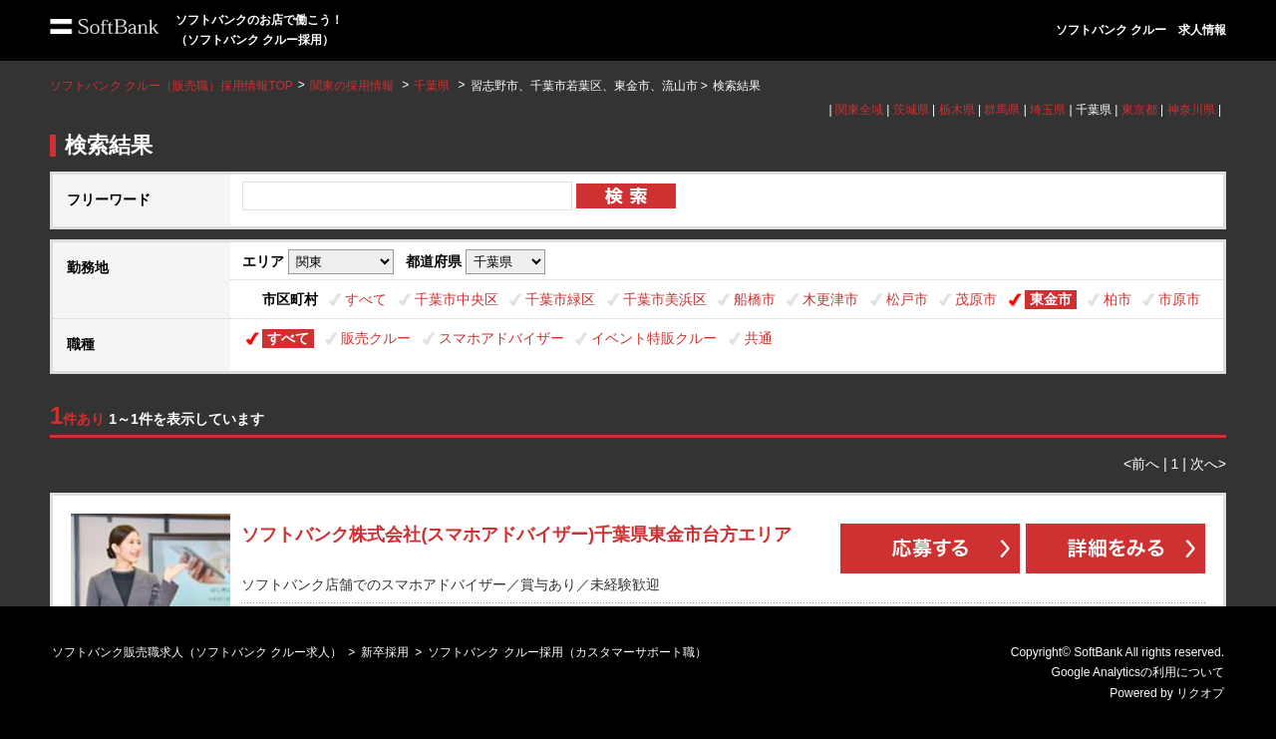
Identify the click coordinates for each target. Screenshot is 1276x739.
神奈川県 (1191, 110)
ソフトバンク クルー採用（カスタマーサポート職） (567, 652)
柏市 (1117, 299)
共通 (759, 338)
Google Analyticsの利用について (1138, 672)
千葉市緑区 (560, 299)
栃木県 (957, 110)
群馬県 (1002, 110)
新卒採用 (385, 652)
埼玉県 (1048, 110)
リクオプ (1200, 693)
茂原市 (976, 299)
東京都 (1139, 110)
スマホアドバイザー (501, 338)
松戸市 (907, 299)
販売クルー (376, 338)
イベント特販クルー (654, 338)
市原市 (1179, 299)
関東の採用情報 (353, 86)
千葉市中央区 (456, 299)
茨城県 (911, 110)
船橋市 (755, 299)
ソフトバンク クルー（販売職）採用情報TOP (171, 86)
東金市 (1051, 299)
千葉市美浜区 (665, 299)
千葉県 (432, 86)
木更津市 (830, 299)
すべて (366, 299)
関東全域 (859, 110)
